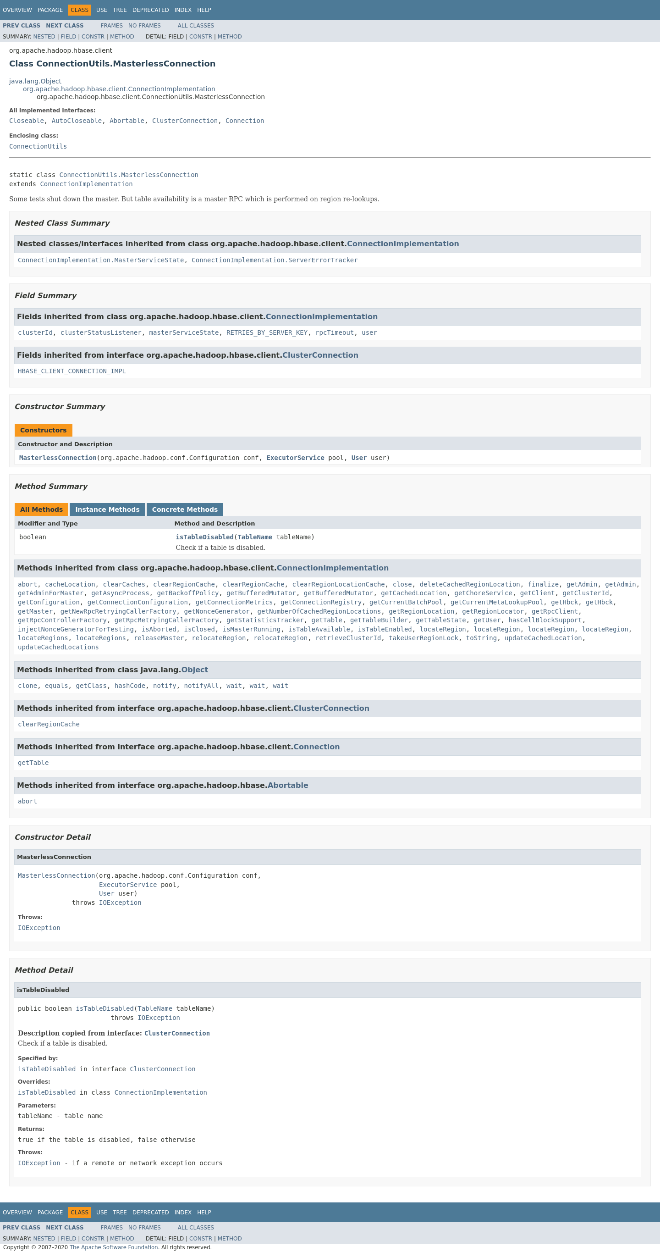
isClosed (199, 629)
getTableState (441, 620)
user (369, 332)
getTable (327, 620)
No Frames (144, 25)
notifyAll (201, 685)
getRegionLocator (493, 611)
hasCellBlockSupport (545, 620)
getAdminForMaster (50, 593)
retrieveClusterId (348, 638)
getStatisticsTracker (265, 620)
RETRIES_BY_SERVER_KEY (267, 332)
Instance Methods (107, 509)
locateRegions (43, 638)
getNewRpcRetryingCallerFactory (118, 611)
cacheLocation (70, 584)
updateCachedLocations (58, 647)
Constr (93, 36)
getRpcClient (555, 611)
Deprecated (150, 10)
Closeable (26, 120)
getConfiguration (49, 602)
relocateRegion (219, 638)
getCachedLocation (413, 593)
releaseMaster (159, 638)
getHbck (564, 602)
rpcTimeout (334, 332)
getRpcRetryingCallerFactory (167, 620)
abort (27, 584)
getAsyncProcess (120, 593)
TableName (254, 537)
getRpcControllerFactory (62, 620)
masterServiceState (184, 332)
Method (122, 36)
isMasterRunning (251, 629)
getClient (537, 593)
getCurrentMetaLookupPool (497, 602)
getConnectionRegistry (321, 602)
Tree (120, 10)
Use (101, 10)
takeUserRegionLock (423, 638)
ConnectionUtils (38, 146)
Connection (245, 120)
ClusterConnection (185, 120)
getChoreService (483, 593)
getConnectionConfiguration (138, 602)
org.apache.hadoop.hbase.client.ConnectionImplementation (119, 89)
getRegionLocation (421, 611)
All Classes (196, 25)
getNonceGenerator (216, 611)
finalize (543, 584)
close (402, 584)
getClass (91, 685)
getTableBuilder (379, 620)
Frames (112, 25)
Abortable (127, 120)
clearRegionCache (184, 584)
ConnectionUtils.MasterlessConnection (129, 174)
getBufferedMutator (261, 593)
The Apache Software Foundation (114, 1247)
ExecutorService (295, 457)
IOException (120, 902)
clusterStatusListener (101, 332)
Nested (44, 36)
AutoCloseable (77, 120)
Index (183, 10)
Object (195, 669)
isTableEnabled (385, 629)
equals (56, 685)
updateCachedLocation (543, 638)
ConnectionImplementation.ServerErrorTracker (275, 260)
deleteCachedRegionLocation (470, 584)
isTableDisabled (205, 537)
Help (204, 10)
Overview (17, 10)
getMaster (35, 611)
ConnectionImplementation (86, 184)
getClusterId (586, 593)
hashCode (130, 685)
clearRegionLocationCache (338, 584)
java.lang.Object (35, 81)
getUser (487, 620)
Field (68, 36)
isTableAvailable (319, 629)
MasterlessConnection (58, 457)
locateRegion (443, 629)
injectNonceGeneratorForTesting (76, 629)
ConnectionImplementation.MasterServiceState (101, 260)
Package (50, 10)
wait (234, 685)
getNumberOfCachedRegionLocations (319, 611)
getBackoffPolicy (188, 593)
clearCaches (124, 584)
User (359, 457)
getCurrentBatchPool (406, 602)
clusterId (35, 332)
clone (27, 685)
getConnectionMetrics (234, 602)
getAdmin (581, 584)
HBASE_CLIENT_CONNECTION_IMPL (72, 371)
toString (481, 638)
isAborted (159, 629)
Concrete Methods (185, 509)
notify (164, 685)
